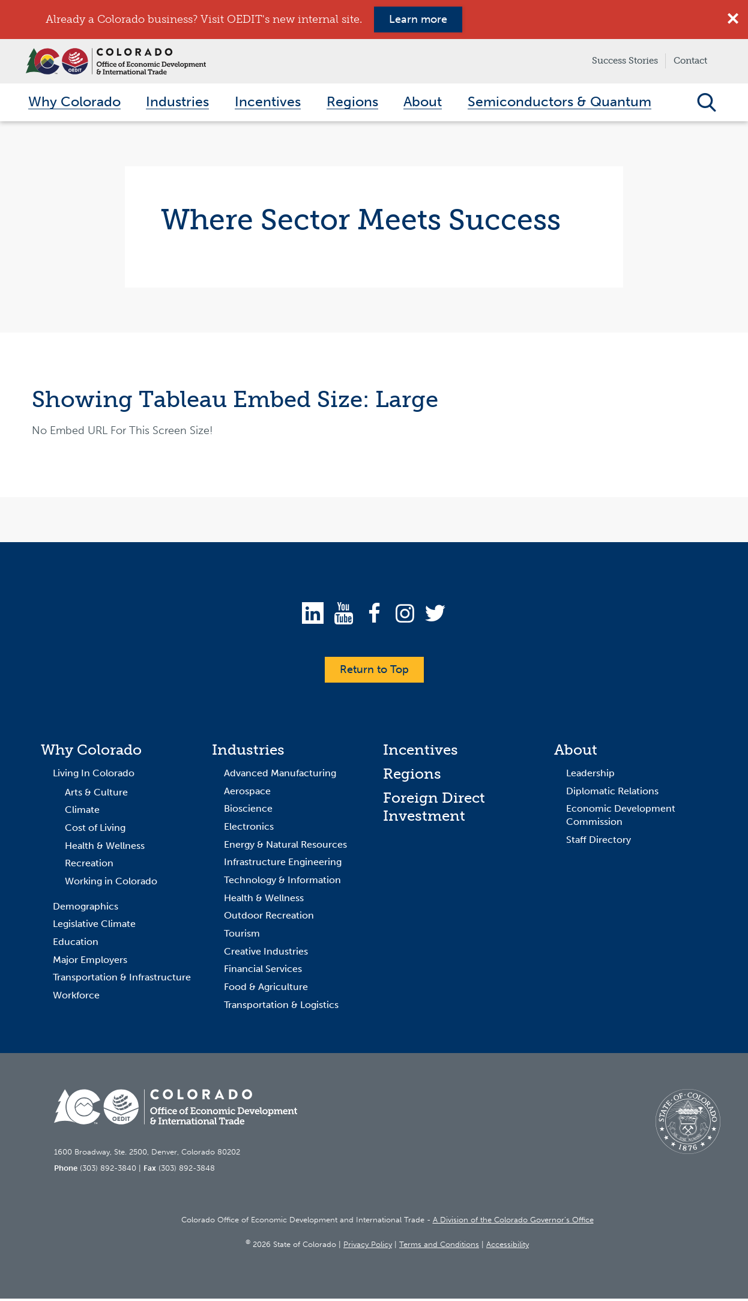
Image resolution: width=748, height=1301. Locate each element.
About (575, 752)
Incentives (420, 752)
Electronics (249, 829)
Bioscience (248, 811)
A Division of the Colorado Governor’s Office (513, 1221)
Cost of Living (95, 830)
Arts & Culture (96, 794)
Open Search (706, 103)
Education (75, 944)
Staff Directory (598, 841)
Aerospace (247, 792)
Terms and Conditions (439, 1246)
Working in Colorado (111, 883)
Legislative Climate (94, 926)
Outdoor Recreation (269, 917)
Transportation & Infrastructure (122, 979)
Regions (412, 776)
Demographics (85, 908)
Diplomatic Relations (612, 792)
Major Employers (90, 961)
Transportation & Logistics (281, 1007)
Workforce (76, 997)
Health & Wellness (105, 847)
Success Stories (625, 60)
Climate (82, 812)
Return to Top (374, 671)
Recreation (89, 865)
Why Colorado (91, 752)
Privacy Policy (367, 1246)
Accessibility (507, 1246)
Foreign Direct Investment (434, 808)
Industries (248, 752)
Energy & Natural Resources (285, 846)
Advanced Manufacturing (280, 775)
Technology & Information (282, 882)
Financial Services (263, 971)
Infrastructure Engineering (283, 864)
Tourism (242, 935)
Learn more (418, 19)
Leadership (590, 775)
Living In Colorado (93, 775)
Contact (690, 60)
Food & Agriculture (266, 989)
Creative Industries (266, 953)
